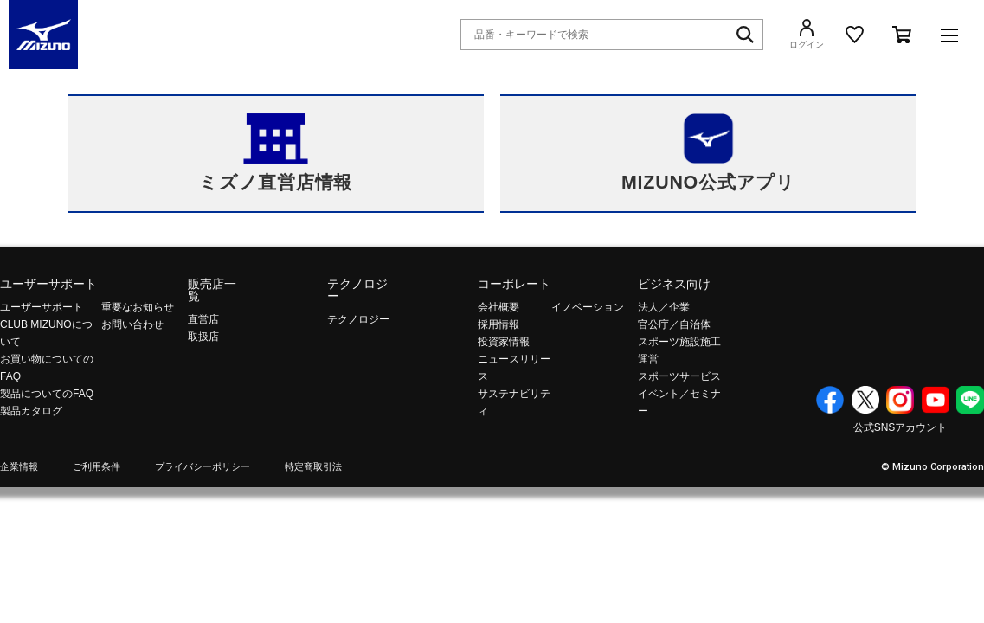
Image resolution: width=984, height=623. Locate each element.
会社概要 (498, 307)
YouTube (935, 400)
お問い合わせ (132, 324)
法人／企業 (664, 307)
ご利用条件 (96, 467)
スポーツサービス (679, 376)
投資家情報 (504, 342)
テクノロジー (357, 290)
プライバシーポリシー (202, 467)
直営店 (203, 319)
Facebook (830, 400)
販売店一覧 (212, 290)
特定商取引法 (313, 467)
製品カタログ (31, 411)
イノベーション (587, 307)
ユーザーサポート (48, 284)
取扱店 (203, 337)
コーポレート (514, 284)
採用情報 (498, 324)
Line (970, 400)
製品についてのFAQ (46, 394)
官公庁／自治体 (674, 324)
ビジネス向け (674, 284)
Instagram (900, 400)
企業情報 (19, 467)
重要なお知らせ (137, 307)
